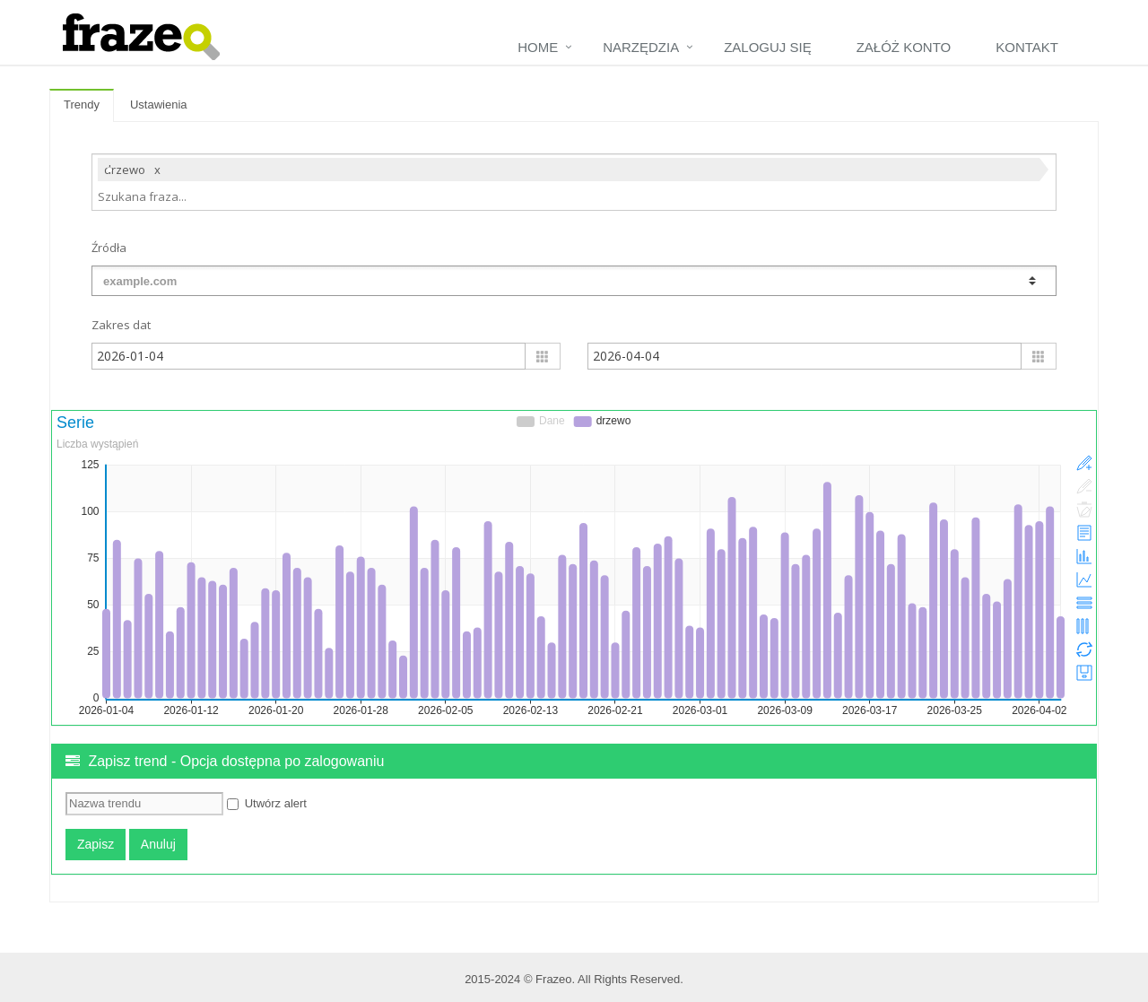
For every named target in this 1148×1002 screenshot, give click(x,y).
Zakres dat (121, 325)
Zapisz (95, 844)
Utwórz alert (267, 803)
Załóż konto (904, 47)
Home (537, 47)
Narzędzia (641, 47)
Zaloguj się (768, 47)
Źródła (108, 248)
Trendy (82, 104)
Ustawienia (158, 104)
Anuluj (158, 844)
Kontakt (1027, 47)
